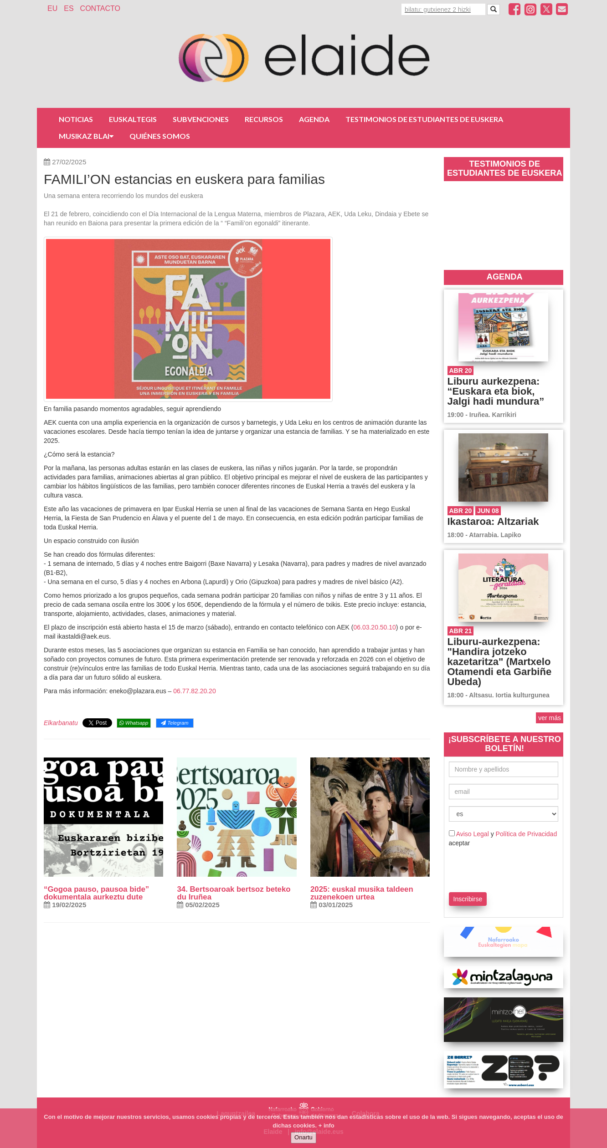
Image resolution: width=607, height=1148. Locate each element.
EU (52, 8)
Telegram (174, 723)
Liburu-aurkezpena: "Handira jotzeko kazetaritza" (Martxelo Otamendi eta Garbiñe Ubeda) (500, 661)
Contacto (100, 8)
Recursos (264, 119)
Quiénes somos (159, 136)
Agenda (314, 119)
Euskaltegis (133, 119)
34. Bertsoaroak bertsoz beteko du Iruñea (233, 893)
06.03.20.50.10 (374, 627)
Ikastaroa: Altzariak (493, 521)
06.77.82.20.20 (194, 691)
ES (68, 8)
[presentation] (502, 868)
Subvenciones (201, 119)
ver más (549, 717)
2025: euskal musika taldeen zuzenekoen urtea (361, 893)
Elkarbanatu (61, 722)
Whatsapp (133, 723)
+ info (326, 1125)
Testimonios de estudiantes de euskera (424, 119)
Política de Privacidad (526, 834)
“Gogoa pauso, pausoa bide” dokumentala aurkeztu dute (96, 893)
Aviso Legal (472, 834)
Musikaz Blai (86, 136)
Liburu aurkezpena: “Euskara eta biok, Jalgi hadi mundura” (496, 391)
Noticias (76, 119)
